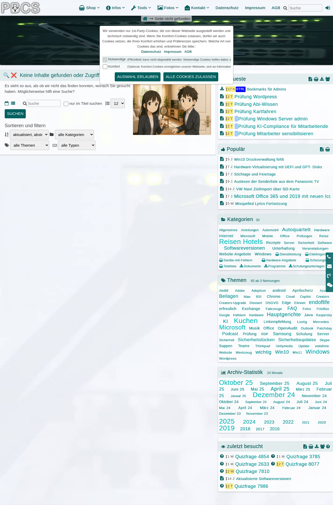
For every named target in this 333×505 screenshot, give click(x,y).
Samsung (282, 333)
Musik (254, 328)
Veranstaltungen (315, 248)
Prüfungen (304, 236)
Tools (141, 7)
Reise (324, 236)
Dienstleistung (288, 254)
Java (308, 314)
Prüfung (250, 334)
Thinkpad (262, 346)
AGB (276, 7)
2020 (322, 422)
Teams (243, 346)
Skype (325, 340)
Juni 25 (237, 389)
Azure (324, 290)
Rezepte (273, 242)
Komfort (114, 66)
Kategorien (237, 219)
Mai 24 (224, 408)
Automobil (270, 230)
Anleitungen (250, 230)
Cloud (290, 296)
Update (303, 346)
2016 (275, 428)
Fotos (167, 7)
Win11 (297, 352)
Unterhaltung (283, 248)
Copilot (305, 296)
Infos (115, 7)
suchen (15, 113)
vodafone (322, 346)
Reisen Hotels (241, 241)
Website (225, 352)
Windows (263, 253)
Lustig (302, 321)
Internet (226, 235)
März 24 (267, 407)
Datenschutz (227, 7)
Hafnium (239, 315)
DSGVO (272, 303)
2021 (306, 422)
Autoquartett (296, 229)
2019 (227, 428)
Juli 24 (302, 401)
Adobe (240, 290)
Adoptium (259, 290)
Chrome (273, 296)
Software (325, 242)
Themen (234, 280)
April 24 (245, 407)
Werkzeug (244, 352)
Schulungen (316, 260)
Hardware (322, 230)
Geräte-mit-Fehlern (235, 260)
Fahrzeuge (274, 308)
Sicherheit (306, 242)
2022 (288, 421)
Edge (286, 302)
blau (247, 296)
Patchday (324, 328)
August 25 (307, 383)
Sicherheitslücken (256, 339)
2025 (227, 421)
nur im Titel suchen (86, 103)
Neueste (233, 79)
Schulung (304, 334)
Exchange (251, 308)
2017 (260, 429)
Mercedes (321, 321)
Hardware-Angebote (278, 260)
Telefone (227, 266)
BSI (258, 296)
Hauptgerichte (284, 314)
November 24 (314, 395)
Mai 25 (257, 389)
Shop (89, 7)
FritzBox (323, 308)
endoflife (319, 302)
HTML (240, 89)
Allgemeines (228, 230)
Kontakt (197, 7)
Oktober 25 (236, 382)
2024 (249, 421)
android (279, 290)
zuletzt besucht (242, 446)
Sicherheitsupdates (297, 339)
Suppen (225, 346)
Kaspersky (324, 315)
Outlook (307, 328)
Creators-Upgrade (232, 303)
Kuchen (246, 320)
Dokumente (250, 266)
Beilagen (228, 296)
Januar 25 (238, 396)
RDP (264, 334)
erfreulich (227, 308)
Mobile (267, 236)
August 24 (281, 402)
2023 (269, 421)
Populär (233, 149)
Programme (275, 266)
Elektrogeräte (317, 254)
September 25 (275, 383)
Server (289, 242)
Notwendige (117, 59)
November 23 (257, 413)
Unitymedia (284, 346)
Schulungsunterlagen (307, 266)
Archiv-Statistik (242, 372)
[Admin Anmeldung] (327, 8)
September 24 (256, 402)
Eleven (299, 303)
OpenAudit (287, 328)
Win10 (282, 351)
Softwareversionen (244, 247)
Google (224, 315)
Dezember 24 (274, 394)
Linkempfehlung (277, 321)
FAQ (292, 308)
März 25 (303, 389)
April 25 (280, 388)
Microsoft (247, 236)
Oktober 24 (229, 401)
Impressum (255, 7)
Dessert (255, 303)
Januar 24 (317, 407)
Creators (322, 296)
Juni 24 (321, 402)
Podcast (230, 333)
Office (285, 236)
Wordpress (227, 358)
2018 (245, 428)
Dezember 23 (230, 413)
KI (225, 321)
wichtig (263, 351)
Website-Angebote (235, 254)
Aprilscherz (302, 290)
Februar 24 (291, 408)
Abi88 (223, 290)
